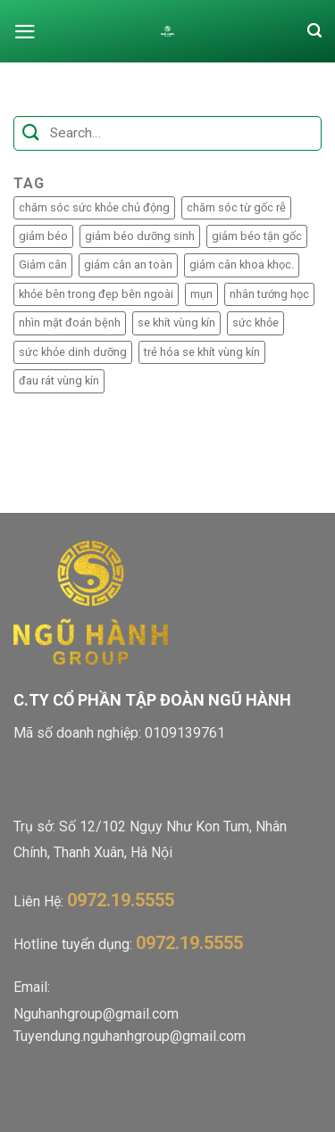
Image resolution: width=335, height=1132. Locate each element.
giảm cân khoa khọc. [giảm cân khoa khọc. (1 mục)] (241, 264)
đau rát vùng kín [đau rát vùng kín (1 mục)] (59, 380)
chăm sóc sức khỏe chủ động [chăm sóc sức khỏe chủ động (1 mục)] (94, 207)
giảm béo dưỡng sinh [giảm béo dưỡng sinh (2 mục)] (140, 236)
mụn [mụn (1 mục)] (201, 294)
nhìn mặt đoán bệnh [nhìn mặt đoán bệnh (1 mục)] (70, 322)
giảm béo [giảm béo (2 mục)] (43, 236)
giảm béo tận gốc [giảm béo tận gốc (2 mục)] (257, 236)
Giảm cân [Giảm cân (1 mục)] (43, 264)
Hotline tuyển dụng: (128, 944)
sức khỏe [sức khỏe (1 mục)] (255, 322)
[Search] (314, 31)
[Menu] (25, 31)
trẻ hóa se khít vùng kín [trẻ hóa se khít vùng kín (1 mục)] (202, 352)
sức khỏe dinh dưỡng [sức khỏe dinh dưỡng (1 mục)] (73, 352)
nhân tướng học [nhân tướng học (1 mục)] (269, 294)
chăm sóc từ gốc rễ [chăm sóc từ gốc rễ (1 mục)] (236, 207)
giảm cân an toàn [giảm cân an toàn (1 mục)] (128, 264)
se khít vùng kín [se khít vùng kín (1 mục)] (176, 322)
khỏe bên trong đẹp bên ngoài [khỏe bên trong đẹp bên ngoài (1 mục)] (96, 294)
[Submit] (30, 133)
